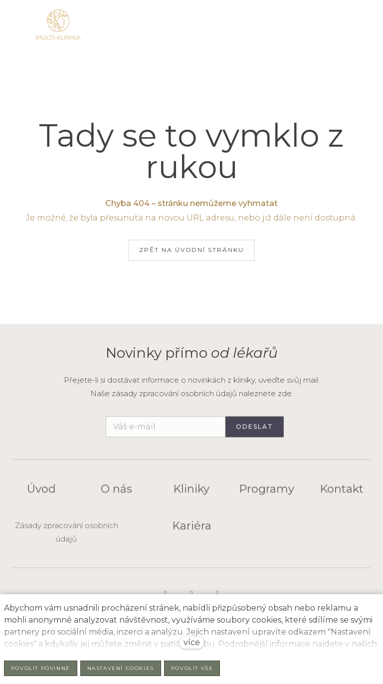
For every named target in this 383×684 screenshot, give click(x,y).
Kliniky (191, 493)
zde (285, 393)
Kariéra (191, 530)
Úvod (41, 493)
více (192, 642)
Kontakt (342, 493)
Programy (266, 493)
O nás (116, 493)
